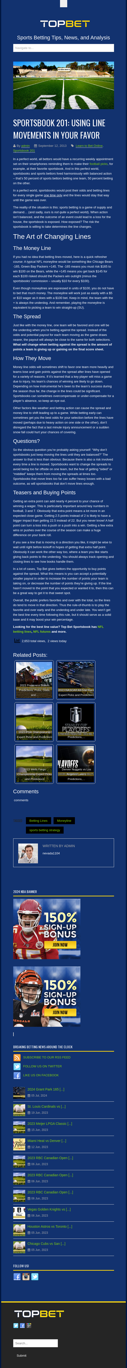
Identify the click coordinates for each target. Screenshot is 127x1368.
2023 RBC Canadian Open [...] (50, 1158)
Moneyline (64, 820)
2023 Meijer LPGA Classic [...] (50, 1124)
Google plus (28, 1325)
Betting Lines (39, 820)
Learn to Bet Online (89, 146)
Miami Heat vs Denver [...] (47, 1141)
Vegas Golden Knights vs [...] (49, 1209)
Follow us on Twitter (42, 1066)
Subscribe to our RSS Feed (47, 1057)
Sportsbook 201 (24, 150)
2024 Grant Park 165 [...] (46, 1089)
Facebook (22, 1325)
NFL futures (42, 631)
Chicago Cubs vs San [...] (47, 1244)
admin (25, 146)
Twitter (15, 1325)
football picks (99, 164)
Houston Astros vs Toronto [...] (50, 1226)
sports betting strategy (45, 830)
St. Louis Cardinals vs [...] (47, 1106)
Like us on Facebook (41, 1075)
